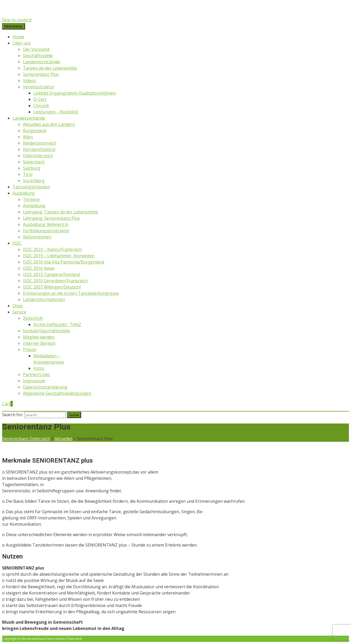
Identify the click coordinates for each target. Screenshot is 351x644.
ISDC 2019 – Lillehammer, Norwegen (58, 256)
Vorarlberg (34, 180)
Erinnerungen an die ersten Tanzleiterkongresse (71, 293)
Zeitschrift (33, 318)
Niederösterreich (39, 143)
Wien (28, 137)
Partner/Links (36, 374)
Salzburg (31, 168)
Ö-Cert (39, 99)
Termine (31, 199)
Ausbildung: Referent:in (46, 224)
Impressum (34, 381)
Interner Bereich (39, 343)
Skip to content (17, 20)
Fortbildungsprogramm (46, 231)
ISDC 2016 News (39, 268)
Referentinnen (37, 237)
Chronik (41, 105)
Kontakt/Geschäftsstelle (46, 331)
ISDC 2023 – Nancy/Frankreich (52, 249)
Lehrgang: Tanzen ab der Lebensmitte (60, 212)
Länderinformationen (44, 299)
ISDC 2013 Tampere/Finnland (51, 274)
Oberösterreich (38, 155)
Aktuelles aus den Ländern (49, 124)
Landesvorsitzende (41, 62)
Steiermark (34, 162)
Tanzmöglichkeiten (31, 187)
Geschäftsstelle (38, 55)
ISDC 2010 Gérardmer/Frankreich (55, 281)
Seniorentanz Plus (41, 74)
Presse (29, 349)
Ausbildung (24, 193)
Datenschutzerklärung (45, 387)
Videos (29, 80)
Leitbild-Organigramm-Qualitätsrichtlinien (74, 93)
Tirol (27, 174)
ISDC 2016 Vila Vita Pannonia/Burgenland (63, 262)
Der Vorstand (36, 49)
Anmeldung (34, 205)
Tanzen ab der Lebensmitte (50, 68)
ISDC (17, 243)
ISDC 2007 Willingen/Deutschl (52, 287)
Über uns (22, 43)
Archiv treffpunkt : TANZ (57, 324)
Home (18, 37)
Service (19, 312)
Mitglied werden (39, 337)
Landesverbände (29, 118)
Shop (18, 306)
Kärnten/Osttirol (39, 149)
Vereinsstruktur (38, 87)
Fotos (38, 368)
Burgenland (34, 130)
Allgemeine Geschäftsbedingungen (57, 393)
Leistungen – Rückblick (55, 112)
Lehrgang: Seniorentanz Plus (51, 218)
